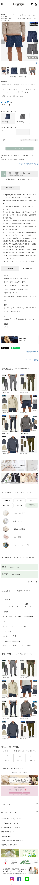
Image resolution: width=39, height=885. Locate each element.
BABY (19, 501)
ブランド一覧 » (33, 582)
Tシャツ (28, 607)
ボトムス (4, 17)
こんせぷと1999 (7, 836)
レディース (32, 756)
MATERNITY (6, 505)
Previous (3, 42)
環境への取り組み (7, 832)
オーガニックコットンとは (10, 823)
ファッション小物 (10, 646)
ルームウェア (8, 607)
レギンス (18, 607)
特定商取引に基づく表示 (10, 845)
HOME (3, 15)
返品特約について (32, 352)
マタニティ (32, 760)
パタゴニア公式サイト (16, 261)
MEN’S (19, 505)
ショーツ (7, 604)
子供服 (24, 626)
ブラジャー (18, 604)
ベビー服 (18, 616)
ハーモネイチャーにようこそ (11, 819)
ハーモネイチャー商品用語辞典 (12, 840)
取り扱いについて (29, 268)
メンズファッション (29, 15)
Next (36, 42)
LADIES (7, 501)
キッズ (19, 756)
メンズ (7, 760)
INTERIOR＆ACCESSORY (32, 505)
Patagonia (4, 81)
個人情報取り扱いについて (10, 827)
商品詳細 (10, 268)
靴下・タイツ (26, 646)
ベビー (7, 756)
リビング (19, 760)
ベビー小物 (29, 616)
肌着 (26, 604)
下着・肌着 (8, 616)
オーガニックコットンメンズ (15, 15)
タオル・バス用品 (10, 636)
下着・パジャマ (9, 626)
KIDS (32, 501)
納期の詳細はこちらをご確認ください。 (19, 179)
